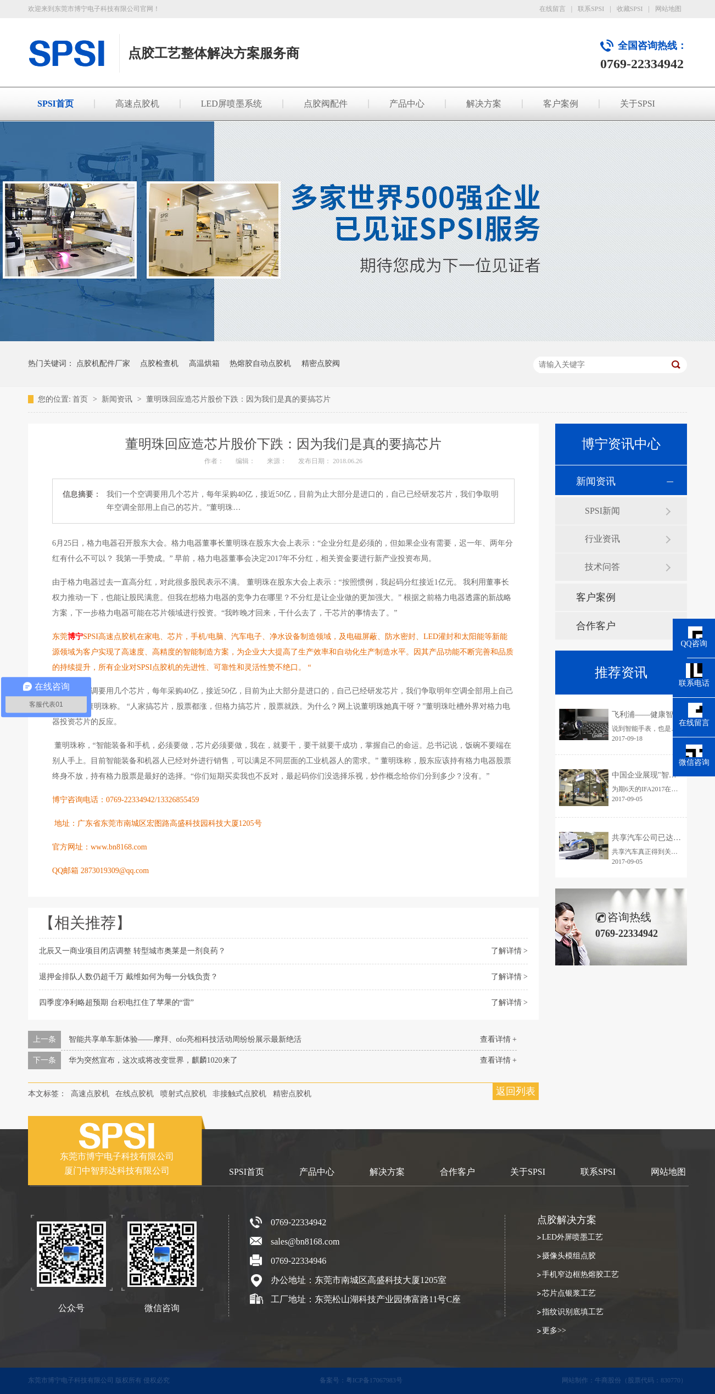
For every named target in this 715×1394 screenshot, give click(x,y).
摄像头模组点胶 (569, 1256)
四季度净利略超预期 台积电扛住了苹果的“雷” (116, 1002)
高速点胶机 (137, 103)
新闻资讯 (118, 399)
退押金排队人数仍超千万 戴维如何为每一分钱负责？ (128, 977)
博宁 (75, 636)
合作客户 (596, 625)
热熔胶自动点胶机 (260, 363)
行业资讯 (602, 538)
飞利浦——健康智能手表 (654, 714)
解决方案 (483, 103)
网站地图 (668, 9)
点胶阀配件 (326, 103)
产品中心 (406, 103)
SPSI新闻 (602, 510)
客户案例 (560, 103)
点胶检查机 (159, 363)
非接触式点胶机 (239, 1094)
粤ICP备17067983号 (374, 1380)
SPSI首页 (55, 103)
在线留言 (552, 9)
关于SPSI (637, 103)
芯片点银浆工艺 (569, 1293)
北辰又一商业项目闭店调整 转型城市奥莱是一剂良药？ (132, 951)
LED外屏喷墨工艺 (572, 1237)
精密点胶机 (292, 1094)
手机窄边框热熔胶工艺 (580, 1274)
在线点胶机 (134, 1094)
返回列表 (515, 1091)
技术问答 (602, 566)
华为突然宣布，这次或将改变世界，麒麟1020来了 (153, 1060)
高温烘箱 (204, 363)
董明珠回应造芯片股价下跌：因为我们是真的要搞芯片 (238, 399)
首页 (81, 399)
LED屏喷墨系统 (231, 103)
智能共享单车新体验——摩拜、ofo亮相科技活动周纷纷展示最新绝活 (185, 1039)
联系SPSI (591, 9)
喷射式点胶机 (183, 1094)
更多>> (554, 1330)
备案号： (333, 1380)
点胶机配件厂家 (103, 363)
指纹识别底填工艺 (573, 1312)
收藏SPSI (630, 9)
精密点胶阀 (320, 363)
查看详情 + (498, 1039)
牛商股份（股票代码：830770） (641, 1380)
